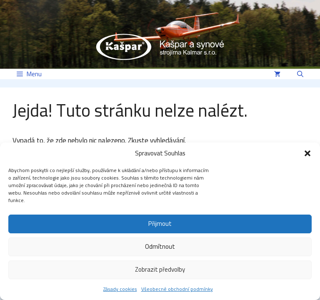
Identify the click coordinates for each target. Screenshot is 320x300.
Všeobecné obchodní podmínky (177, 289)
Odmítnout (160, 246)
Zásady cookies (120, 289)
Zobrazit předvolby (160, 269)
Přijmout (160, 224)
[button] (307, 153)
